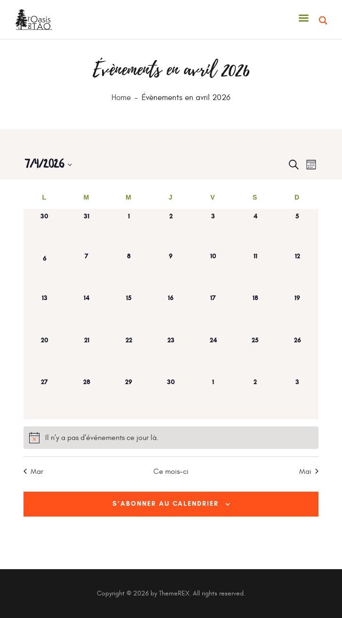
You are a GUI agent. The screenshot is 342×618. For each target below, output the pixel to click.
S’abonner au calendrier (165, 504)
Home (121, 97)
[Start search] (323, 20)
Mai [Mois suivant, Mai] (308, 471)
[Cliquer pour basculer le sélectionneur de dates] (48, 164)
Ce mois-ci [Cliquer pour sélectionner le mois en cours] (171, 471)
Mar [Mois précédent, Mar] (33, 471)
